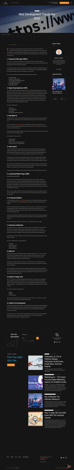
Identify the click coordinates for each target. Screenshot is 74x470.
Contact (19, 456)
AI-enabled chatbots (22, 200)
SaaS (16, 227)
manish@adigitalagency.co (44, 458)
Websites (9, 34)
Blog (6, 34)
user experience (40, 253)
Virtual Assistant (25, 456)
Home (3, 34)
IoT (9, 279)
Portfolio (12, 456)
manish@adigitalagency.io (54, 2)
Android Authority (19, 124)
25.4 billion (36, 297)
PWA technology (11, 61)
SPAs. (29, 90)
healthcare (27, 221)
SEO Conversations (49, 410)
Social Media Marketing (50, 394)
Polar (35, 126)
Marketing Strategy (49, 374)
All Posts (58, 69)
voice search (9, 153)
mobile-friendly (15, 313)
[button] (71, 2)
